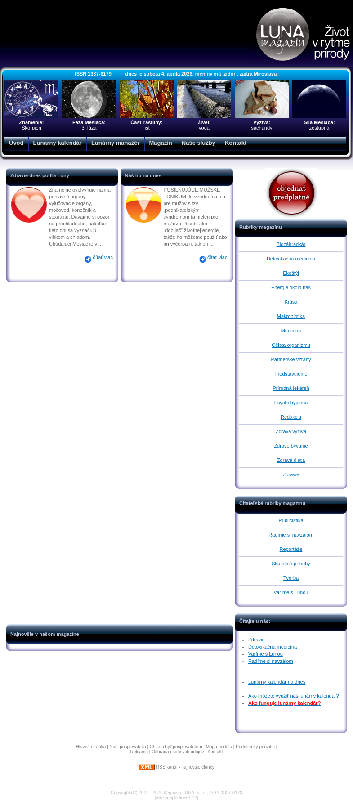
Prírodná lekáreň (291, 388)
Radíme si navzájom (290, 534)
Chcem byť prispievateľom (176, 746)
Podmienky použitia (255, 746)
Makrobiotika (291, 316)
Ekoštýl (291, 273)
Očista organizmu (291, 345)
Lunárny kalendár (57, 142)
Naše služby (198, 142)
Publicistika (290, 520)
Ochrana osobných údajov (178, 751)
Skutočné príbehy (291, 563)
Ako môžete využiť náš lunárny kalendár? (293, 695)
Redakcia (291, 417)
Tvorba (291, 578)
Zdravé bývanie (291, 445)
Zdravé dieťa (291, 460)
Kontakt (235, 142)
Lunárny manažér (115, 142)
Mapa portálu (219, 746)
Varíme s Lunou (291, 592)
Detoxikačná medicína (291, 258)
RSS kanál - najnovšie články (176, 767)
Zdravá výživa (291, 431)
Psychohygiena (291, 402)
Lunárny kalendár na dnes (276, 682)
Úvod (16, 142)
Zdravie (291, 474)
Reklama (139, 751)
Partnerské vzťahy (291, 359)
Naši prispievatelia (128, 746)
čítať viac (103, 257)
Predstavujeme (290, 373)
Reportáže (291, 549)
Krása (291, 301)
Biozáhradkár (291, 244)
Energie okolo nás (291, 287)
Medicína (291, 330)
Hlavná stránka (91, 746)
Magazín (160, 142)
